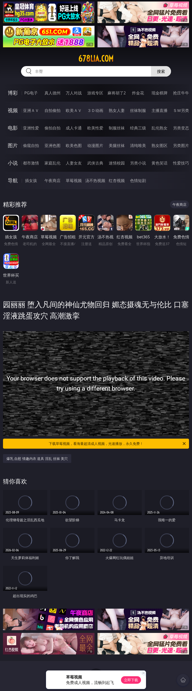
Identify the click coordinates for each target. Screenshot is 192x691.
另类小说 (138, 163)
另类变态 (181, 128)
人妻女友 (74, 163)
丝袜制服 (138, 110)
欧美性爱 (95, 128)
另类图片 (181, 145)
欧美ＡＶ (74, 110)
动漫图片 (95, 145)
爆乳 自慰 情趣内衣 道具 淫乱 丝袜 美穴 (37, 458)
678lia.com (96, 59)
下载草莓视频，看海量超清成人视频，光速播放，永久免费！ (117, 444)
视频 (13, 110)
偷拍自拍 (52, 128)
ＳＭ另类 (181, 110)
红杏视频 (117, 180)
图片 (13, 145)
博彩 (13, 92)
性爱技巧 (181, 163)
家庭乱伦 (52, 163)
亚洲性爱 (31, 128)
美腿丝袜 (117, 145)
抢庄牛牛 (181, 93)
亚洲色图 (52, 145)
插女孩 (31, 180)
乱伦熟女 (160, 128)
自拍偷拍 (52, 110)
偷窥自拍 (31, 145)
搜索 (161, 71)
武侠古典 (95, 163)
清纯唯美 (138, 145)
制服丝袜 (117, 128)
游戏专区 (95, 93)
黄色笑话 (160, 163)
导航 (13, 180)
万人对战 (74, 93)
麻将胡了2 (117, 93)
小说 (13, 162)
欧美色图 (74, 145)
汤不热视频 (95, 180)
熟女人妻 (117, 110)
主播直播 (160, 110)
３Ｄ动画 (95, 110)
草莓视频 (74, 180)
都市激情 (31, 163)
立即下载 (131, 679)
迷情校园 (117, 163)
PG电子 (31, 93)
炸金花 (138, 93)
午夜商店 (52, 180)
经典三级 (138, 128)
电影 (13, 127)
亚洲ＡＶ (31, 110)
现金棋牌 (160, 93)
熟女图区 (160, 145)
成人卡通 (74, 128)
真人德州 (52, 93)
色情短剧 (138, 180)
